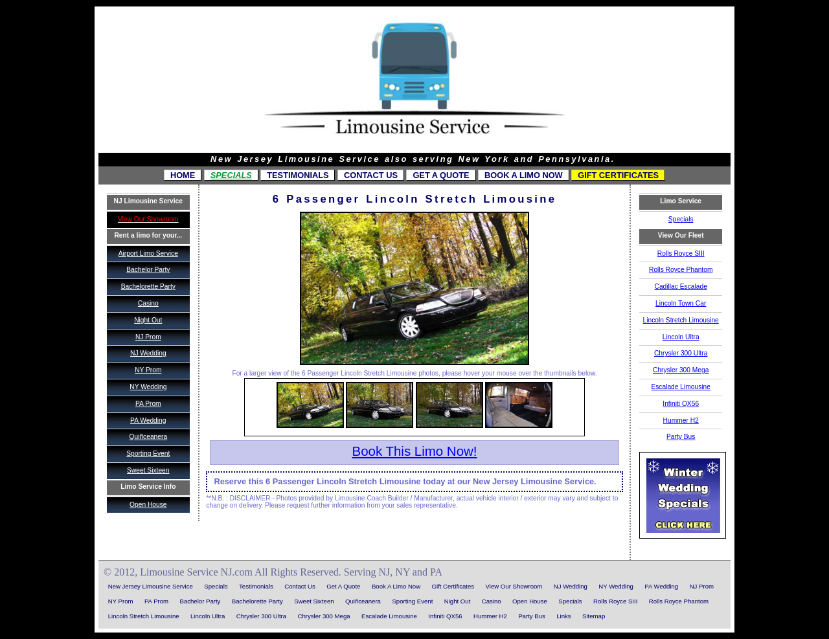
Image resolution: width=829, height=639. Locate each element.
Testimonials (297, 175)
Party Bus (680, 436)
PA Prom (148, 403)
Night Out (148, 320)
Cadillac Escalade (681, 286)
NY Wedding (148, 386)
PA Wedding (148, 420)
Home (182, 175)
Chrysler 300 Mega (681, 370)
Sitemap (593, 616)
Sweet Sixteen (148, 470)
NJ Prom (148, 337)
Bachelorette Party (148, 286)
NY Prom (148, 370)
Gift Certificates (618, 175)
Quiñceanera (148, 436)
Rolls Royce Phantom (680, 269)
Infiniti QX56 (681, 403)
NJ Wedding (148, 353)
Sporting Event (148, 453)
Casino (148, 303)
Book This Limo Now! (414, 450)
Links (563, 616)
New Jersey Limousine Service (150, 586)
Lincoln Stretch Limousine (681, 320)
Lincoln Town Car (680, 303)
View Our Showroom (514, 586)
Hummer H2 (681, 420)
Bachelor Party (148, 269)
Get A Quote (441, 175)
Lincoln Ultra (681, 337)
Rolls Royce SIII (681, 253)
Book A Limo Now (523, 175)
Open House (148, 504)
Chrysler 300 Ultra (680, 353)
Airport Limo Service (148, 253)
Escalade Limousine (680, 386)
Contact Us (371, 175)
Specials (231, 175)
